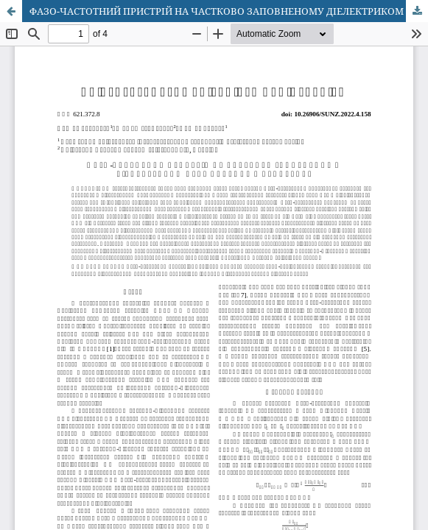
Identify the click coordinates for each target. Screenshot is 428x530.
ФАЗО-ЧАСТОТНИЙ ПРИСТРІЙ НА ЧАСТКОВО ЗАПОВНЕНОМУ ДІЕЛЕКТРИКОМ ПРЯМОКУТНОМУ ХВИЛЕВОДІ (228, 11)
